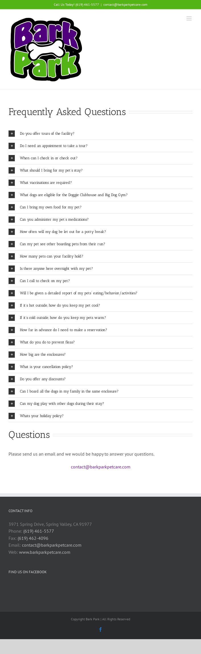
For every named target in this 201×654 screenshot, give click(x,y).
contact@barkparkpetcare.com (125, 4)
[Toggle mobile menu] (189, 18)
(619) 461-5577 (38, 531)
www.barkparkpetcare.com (44, 552)
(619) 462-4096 (33, 538)
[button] (100, 134)
